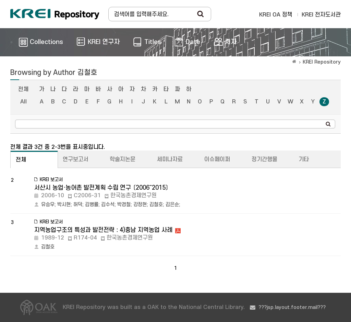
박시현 (64, 205)
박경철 (124, 205)
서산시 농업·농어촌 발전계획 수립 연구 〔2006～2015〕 (101, 188)
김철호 (156, 205)
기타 (304, 159)
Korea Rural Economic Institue (54, 14)
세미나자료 (170, 159)
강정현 (140, 205)
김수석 (107, 205)
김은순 (172, 205)
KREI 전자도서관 (321, 15)
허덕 (77, 205)
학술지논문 (122, 159)
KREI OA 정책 (275, 15)
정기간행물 (264, 159)
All (23, 102)
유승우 (48, 205)
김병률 (91, 205)
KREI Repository (322, 62)
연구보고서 (75, 159)
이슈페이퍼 (217, 159)
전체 (23, 89)
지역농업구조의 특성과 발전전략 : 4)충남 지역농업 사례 (103, 230)
